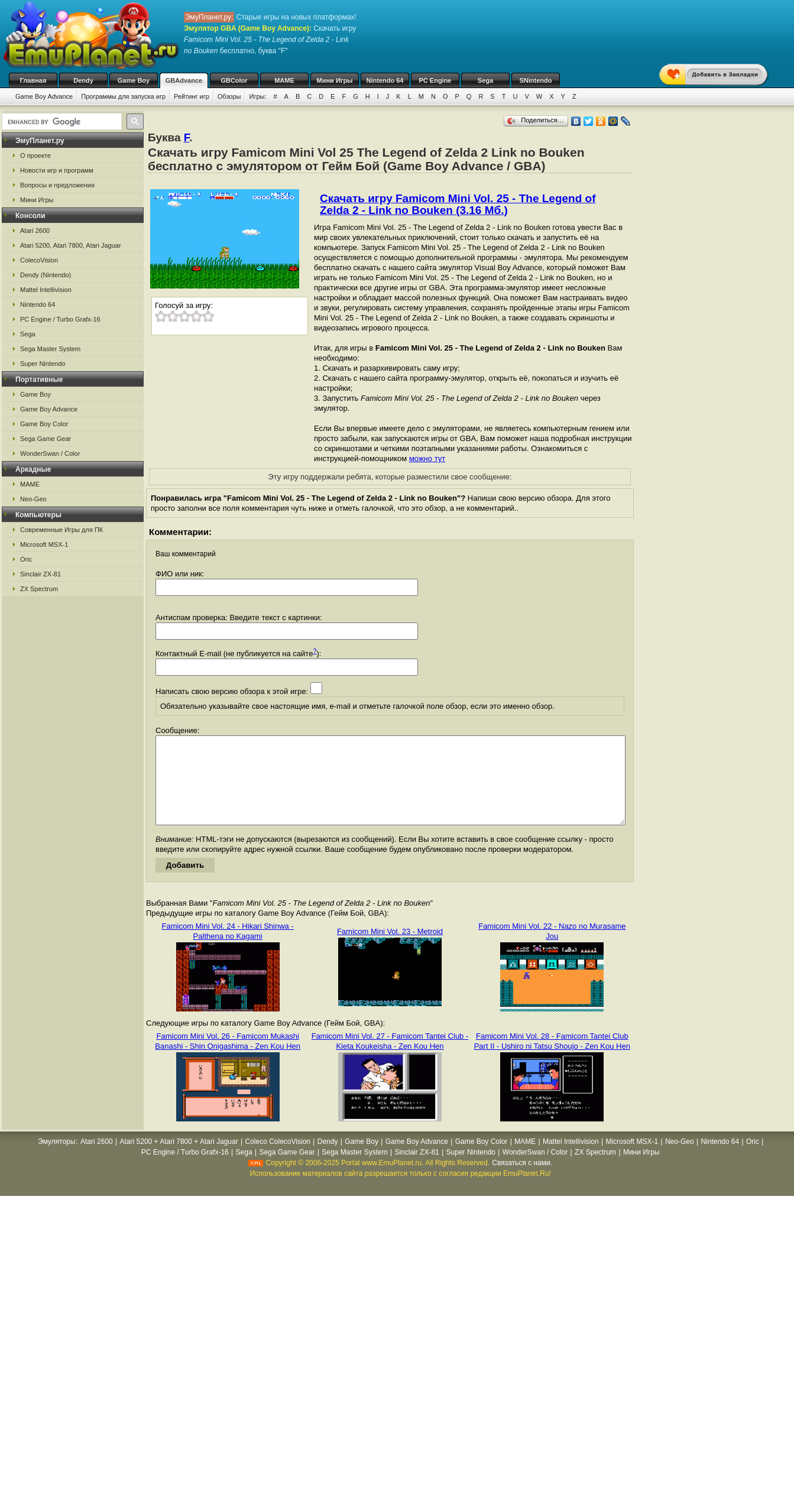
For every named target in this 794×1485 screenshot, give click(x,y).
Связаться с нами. (522, 1180)
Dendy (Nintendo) (45, 274)
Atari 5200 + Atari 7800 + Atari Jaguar (179, 1159)
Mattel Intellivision (46, 289)
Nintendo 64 (385, 80)
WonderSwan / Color (50, 453)
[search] (61, 121)
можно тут (427, 458)
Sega (485, 80)
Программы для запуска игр (123, 96)
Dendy (83, 80)
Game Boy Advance (44, 96)
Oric (26, 559)
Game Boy (134, 80)
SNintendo (536, 80)
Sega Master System (50, 348)
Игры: (257, 96)
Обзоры (229, 96)
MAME (284, 80)
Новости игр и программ (56, 170)
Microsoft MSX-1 (44, 544)
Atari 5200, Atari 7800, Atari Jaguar (70, 245)
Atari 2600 (35, 230)
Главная (33, 80)
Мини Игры (335, 80)
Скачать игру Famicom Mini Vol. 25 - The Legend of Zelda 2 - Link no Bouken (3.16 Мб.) (458, 204)
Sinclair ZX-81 (40, 574)
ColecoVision (39, 260)
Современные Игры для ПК (61, 529)
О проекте (35, 155)
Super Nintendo (42, 363)
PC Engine (435, 80)
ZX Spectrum (39, 588)
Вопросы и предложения (57, 185)
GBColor (234, 80)
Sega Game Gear (45, 438)
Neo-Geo (33, 498)
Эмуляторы (56, 1159)
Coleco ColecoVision (277, 1159)
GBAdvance (184, 80)
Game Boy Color (44, 423)
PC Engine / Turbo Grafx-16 (60, 319)
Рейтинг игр (191, 96)
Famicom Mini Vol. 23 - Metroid (390, 949)
